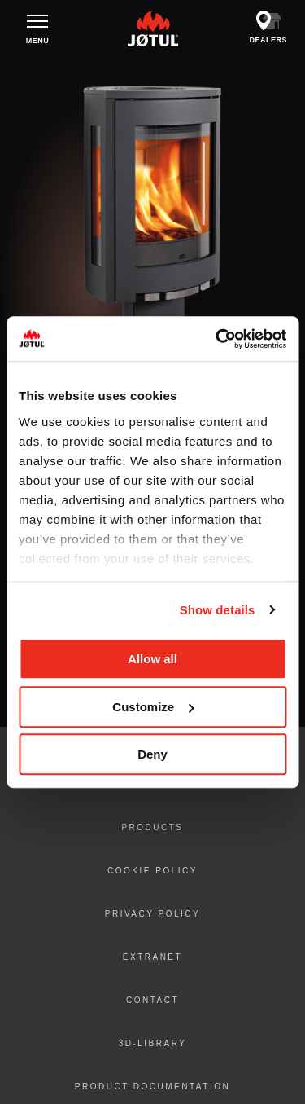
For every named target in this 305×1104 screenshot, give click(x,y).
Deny (152, 754)
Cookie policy (152, 870)
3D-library (153, 1043)
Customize (153, 707)
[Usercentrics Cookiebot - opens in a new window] (217, 339)
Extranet (152, 956)
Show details (217, 610)
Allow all (152, 659)
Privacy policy (152, 913)
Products (152, 827)
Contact (152, 1000)
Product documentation (152, 1086)
